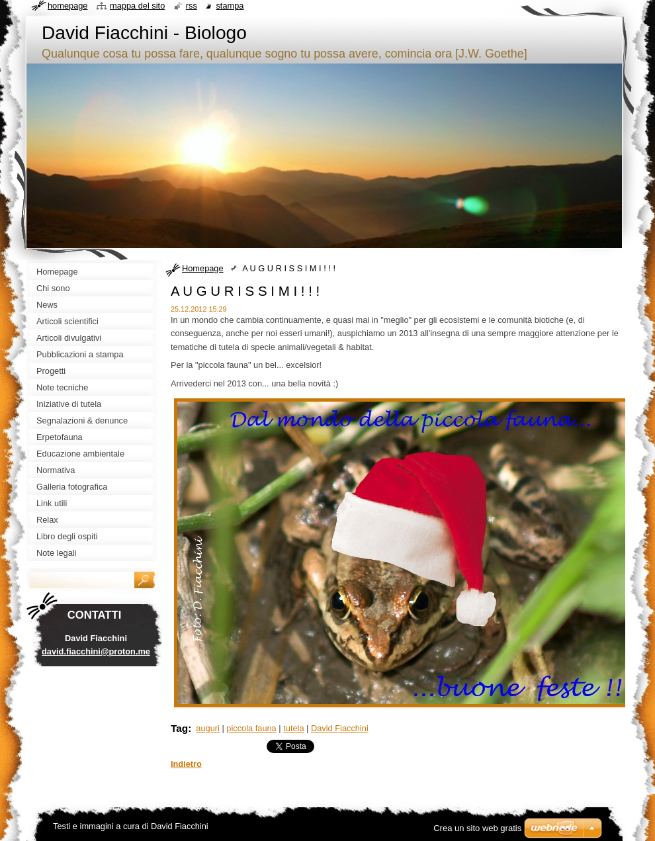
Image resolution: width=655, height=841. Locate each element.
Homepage (203, 268)
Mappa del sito (137, 6)
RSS (191, 6)
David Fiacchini (340, 728)
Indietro (186, 764)
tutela (293, 728)
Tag (179, 728)
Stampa (229, 6)
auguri (208, 728)
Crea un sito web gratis (477, 828)
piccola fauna (251, 728)
